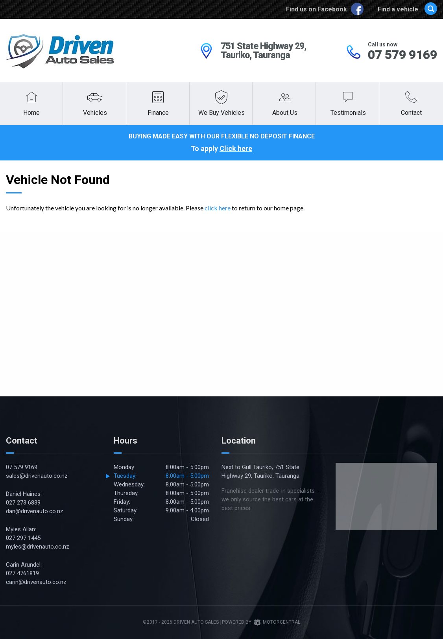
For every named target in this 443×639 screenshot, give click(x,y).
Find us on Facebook (325, 9)
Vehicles (95, 112)
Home (31, 112)
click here (218, 208)
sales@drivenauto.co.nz (37, 475)
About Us (284, 112)
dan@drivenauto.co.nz (34, 511)
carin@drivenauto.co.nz (36, 582)
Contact (411, 112)
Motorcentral (277, 622)
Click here (236, 148)
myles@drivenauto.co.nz (37, 546)
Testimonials (348, 112)
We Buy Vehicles (221, 112)
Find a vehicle (407, 9)
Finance (158, 112)
